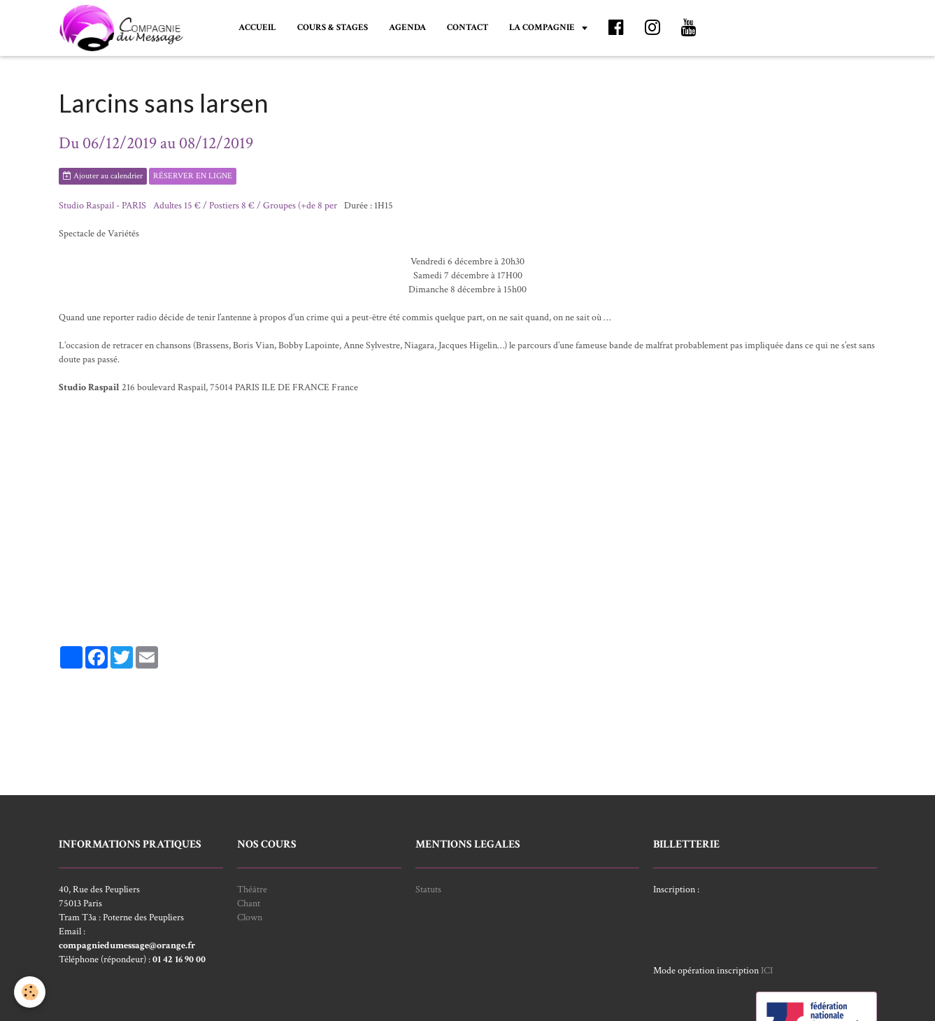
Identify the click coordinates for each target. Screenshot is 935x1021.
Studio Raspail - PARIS (102, 205)
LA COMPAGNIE (543, 27)
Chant (248, 903)
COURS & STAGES (332, 27)
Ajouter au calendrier (103, 176)
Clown (249, 917)
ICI (767, 970)
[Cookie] (29, 992)
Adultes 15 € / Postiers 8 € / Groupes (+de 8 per (245, 205)
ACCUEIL (257, 27)
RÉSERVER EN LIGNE (192, 176)
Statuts (428, 889)
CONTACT (467, 27)
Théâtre (252, 889)
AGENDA (407, 27)
